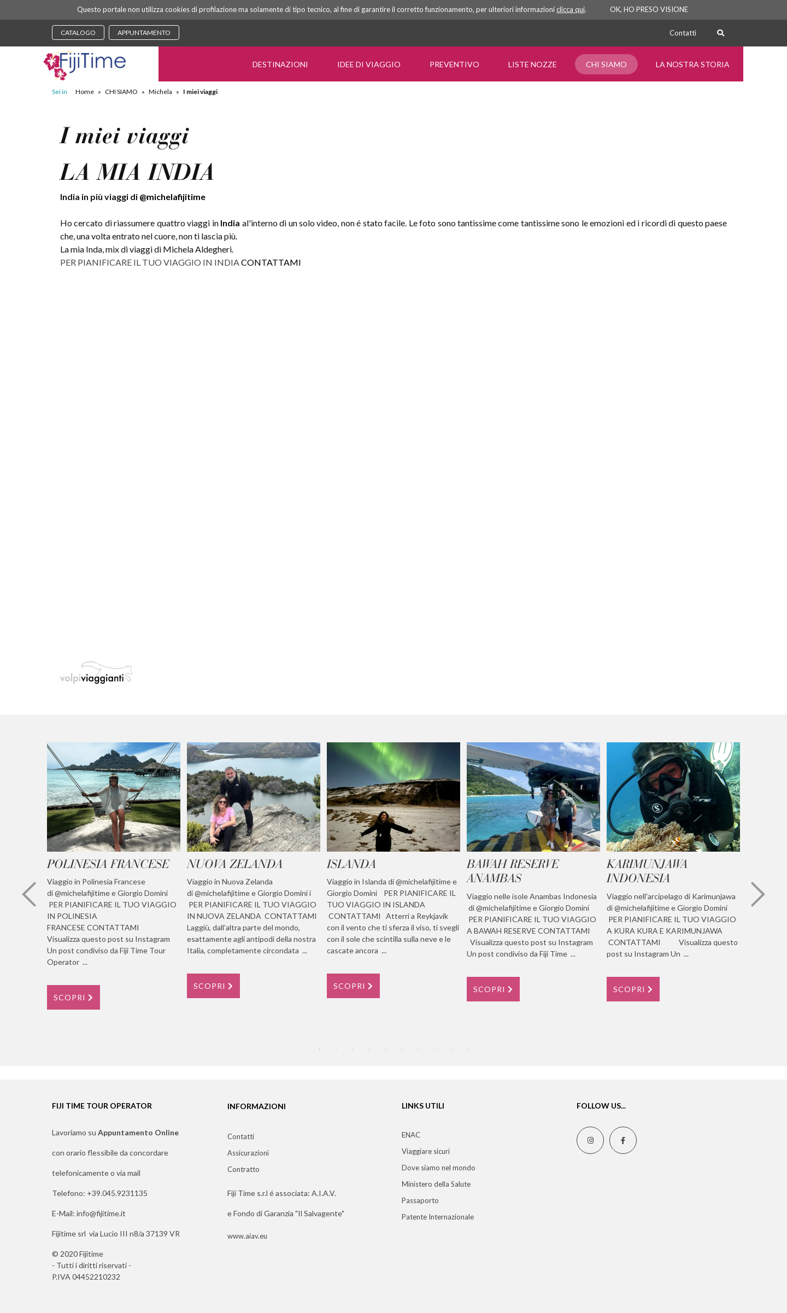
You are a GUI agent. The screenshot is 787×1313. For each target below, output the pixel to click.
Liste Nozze (532, 64)
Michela (160, 91)
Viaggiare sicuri (426, 1151)
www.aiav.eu (247, 1236)
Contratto (243, 1169)
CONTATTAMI (271, 262)
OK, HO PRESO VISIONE (649, 9)
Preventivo (454, 64)
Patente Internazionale (438, 1216)
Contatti (682, 32)
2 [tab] (336, 1049)
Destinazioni (280, 64)
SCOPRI (73, 997)
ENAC (411, 1134)
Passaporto (420, 1200)
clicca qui (570, 9)
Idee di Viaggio (369, 64)
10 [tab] (467, 1049)
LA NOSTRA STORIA (693, 64)
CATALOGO (78, 32)
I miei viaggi (200, 91)
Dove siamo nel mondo (438, 1167)
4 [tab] (368, 1049)
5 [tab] (385, 1049)
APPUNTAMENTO (144, 32)
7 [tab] (418, 1049)
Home (84, 91)
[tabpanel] (113, 876)
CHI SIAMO (606, 64)
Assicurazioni (248, 1152)
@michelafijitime (172, 196)
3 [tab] (352, 1049)
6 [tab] (401, 1049)
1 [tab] (319, 1049)
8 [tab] (434, 1049)
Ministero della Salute (436, 1184)
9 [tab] (450, 1049)
